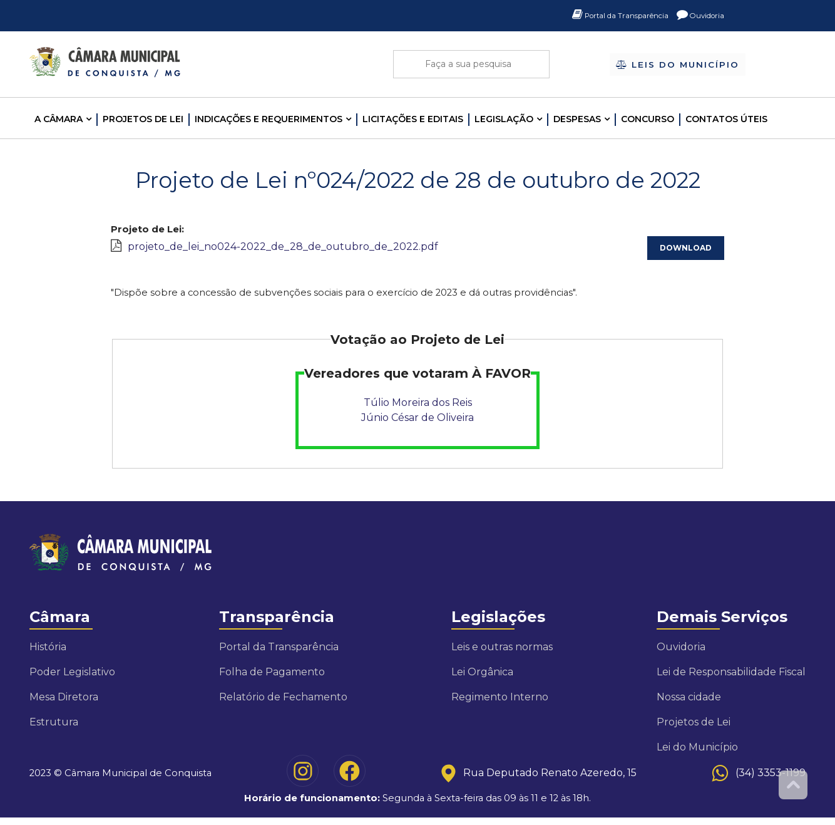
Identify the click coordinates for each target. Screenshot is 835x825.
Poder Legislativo (72, 678)
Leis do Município (677, 65)
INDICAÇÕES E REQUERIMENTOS (268, 119)
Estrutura (53, 728)
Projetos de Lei (143, 119)
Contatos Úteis (726, 119)
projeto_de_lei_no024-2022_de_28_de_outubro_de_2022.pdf (283, 248)
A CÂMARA (58, 119)
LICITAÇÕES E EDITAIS (412, 119)
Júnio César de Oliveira (417, 421)
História (47, 653)
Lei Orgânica (482, 678)
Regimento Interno (499, 703)
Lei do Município (697, 753)
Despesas (577, 119)
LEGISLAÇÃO (503, 119)
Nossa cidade (689, 703)
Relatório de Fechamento (283, 703)
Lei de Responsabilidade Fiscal (731, 678)
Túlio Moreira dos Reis (418, 406)
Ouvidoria (696, 15)
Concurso (647, 119)
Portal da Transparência (604, 15)
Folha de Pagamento (272, 678)
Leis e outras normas (502, 653)
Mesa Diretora (63, 703)
